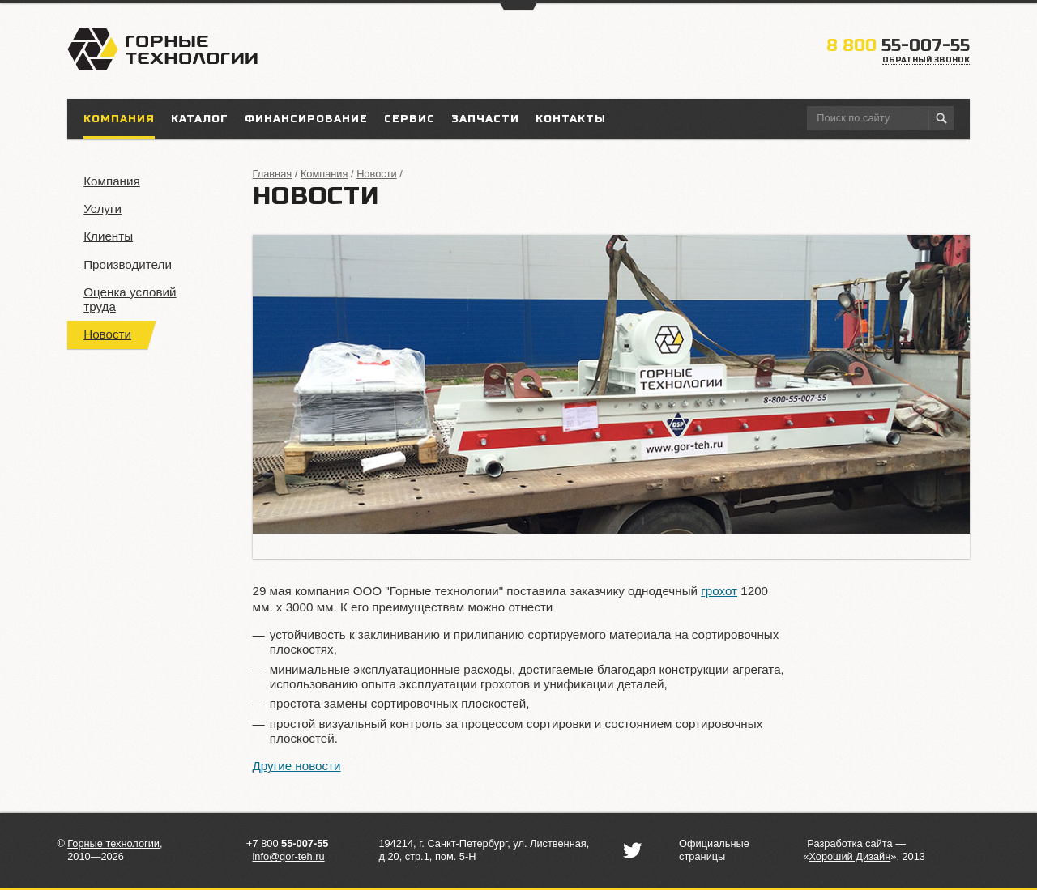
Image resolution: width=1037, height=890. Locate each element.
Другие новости (297, 766)
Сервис (409, 119)
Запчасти (485, 119)
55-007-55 (898, 46)
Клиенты (108, 236)
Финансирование (306, 119)
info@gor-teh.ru (288, 856)
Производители (127, 264)
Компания (111, 181)
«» (849, 856)
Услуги (102, 208)
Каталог (199, 119)
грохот (719, 591)
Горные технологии (113, 843)
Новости (107, 334)
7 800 (290, 843)
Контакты (571, 119)
